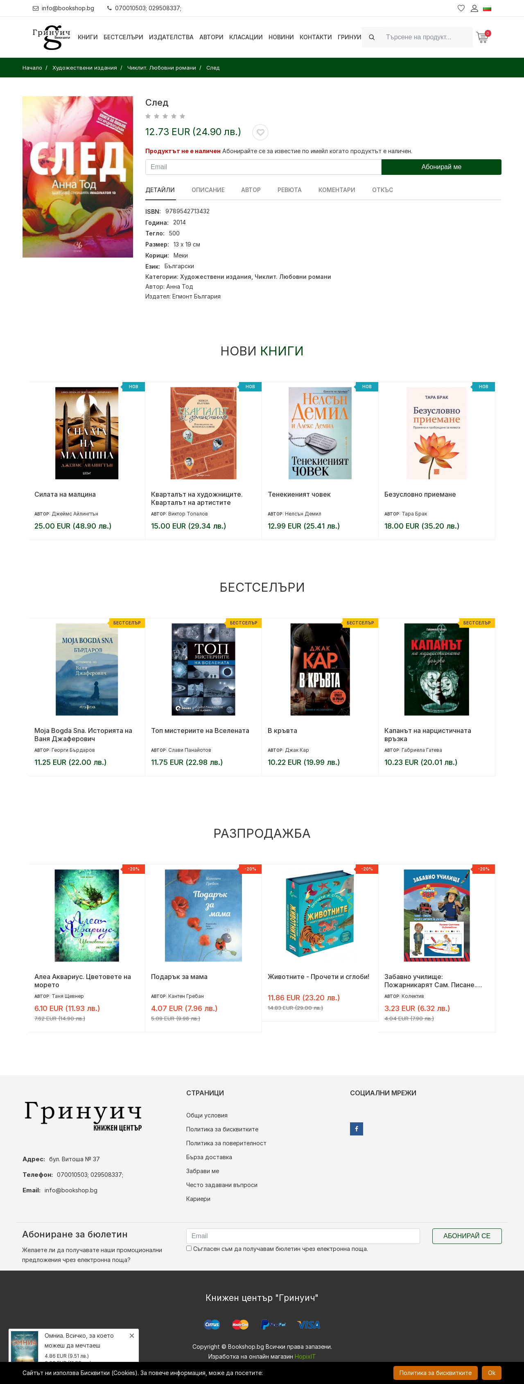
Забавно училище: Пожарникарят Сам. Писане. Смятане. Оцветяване (430, 980)
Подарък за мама (179, 976)
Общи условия (207, 1115)
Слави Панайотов (189, 750)
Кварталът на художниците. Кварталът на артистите (197, 498)
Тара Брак (414, 514)
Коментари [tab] (332, 189)
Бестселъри (123, 37)
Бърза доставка (209, 1156)
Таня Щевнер (68, 996)
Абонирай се (466, 1235)
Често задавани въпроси (221, 1184)
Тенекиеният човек (299, 494)
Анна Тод (179, 286)
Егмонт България (196, 296)
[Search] (427, 37)
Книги (88, 37)
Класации (246, 37)
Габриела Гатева (422, 750)
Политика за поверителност (226, 1143)
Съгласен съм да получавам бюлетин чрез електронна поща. (277, 1248)
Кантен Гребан (186, 996)
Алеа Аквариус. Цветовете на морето (82, 980)
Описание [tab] (207, 189)
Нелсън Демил (303, 514)
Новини (281, 37)
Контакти (316, 37)
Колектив (413, 996)
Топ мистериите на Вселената (200, 730)
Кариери (198, 1198)
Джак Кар (297, 750)
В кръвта (282, 730)
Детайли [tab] (160, 189)
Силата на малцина (65, 494)
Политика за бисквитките (222, 1129)
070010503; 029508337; (145, 8)
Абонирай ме (442, 166)
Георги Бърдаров (73, 750)
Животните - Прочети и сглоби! (318, 976)
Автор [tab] (249, 189)
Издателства (171, 37)
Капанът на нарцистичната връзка (427, 734)
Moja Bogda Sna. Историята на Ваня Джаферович (83, 734)
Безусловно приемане (420, 494)
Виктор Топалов (188, 514)
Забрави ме (202, 1170)
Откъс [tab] (376, 189)
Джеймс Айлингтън (75, 514)
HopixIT (305, 1356)
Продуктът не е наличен (183, 150)
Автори (211, 37)
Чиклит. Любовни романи (293, 276)
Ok (491, 1372)
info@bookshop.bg (64, 8)
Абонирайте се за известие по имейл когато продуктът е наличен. (317, 150)
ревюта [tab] (286, 189)
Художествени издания (215, 276)
